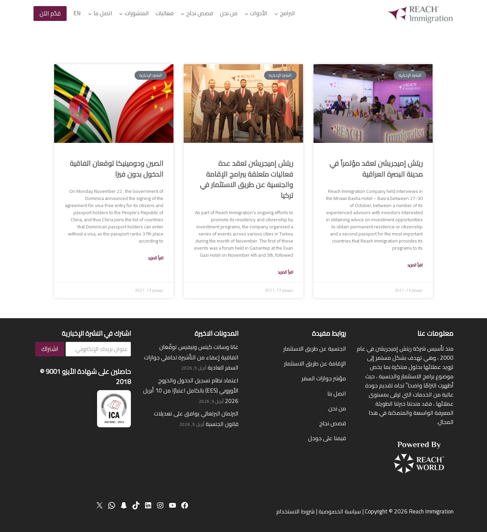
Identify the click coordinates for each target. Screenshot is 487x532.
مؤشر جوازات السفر (324, 378)
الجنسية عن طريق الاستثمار (314, 348)
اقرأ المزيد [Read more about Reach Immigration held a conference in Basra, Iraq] (415, 265)
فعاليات (164, 13)
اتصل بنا (336, 393)
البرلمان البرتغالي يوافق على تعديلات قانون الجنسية (196, 418)
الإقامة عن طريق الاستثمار (315, 363)
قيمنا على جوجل (327, 438)
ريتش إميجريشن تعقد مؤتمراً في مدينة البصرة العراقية (376, 169)
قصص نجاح (332, 423)
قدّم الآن (50, 13)
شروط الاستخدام (295, 511)
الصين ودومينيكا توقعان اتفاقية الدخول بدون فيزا (116, 169)
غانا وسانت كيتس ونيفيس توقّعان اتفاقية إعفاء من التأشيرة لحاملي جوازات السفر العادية (191, 357)
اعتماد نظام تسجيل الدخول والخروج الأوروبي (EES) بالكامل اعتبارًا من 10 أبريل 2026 (190, 390)
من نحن (228, 13)
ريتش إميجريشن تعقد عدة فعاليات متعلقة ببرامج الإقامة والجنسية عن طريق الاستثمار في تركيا (246, 179)
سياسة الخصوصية (340, 511)
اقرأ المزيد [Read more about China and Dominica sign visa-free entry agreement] (155, 258)
